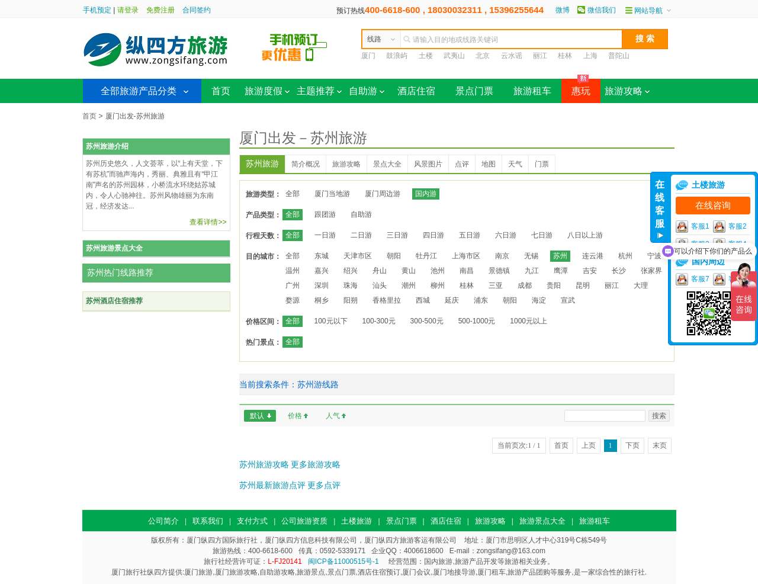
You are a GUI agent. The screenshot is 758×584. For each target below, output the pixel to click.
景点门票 (474, 91)
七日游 (542, 235)
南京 (502, 256)
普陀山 (618, 56)
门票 (542, 164)
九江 (532, 271)
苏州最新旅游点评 (272, 485)
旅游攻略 (627, 91)
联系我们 (207, 520)
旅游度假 (267, 91)
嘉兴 (321, 271)
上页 (589, 445)
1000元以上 (528, 321)
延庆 (452, 300)
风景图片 (428, 164)
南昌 (467, 271)
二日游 (361, 235)
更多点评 (324, 485)
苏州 (560, 256)
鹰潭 (561, 271)
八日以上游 (585, 235)
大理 (641, 285)
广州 (292, 285)
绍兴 (350, 271)
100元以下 (331, 321)
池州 (438, 271)
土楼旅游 (356, 520)
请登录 (128, 10)
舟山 (379, 271)
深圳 (321, 285)
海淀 (539, 300)
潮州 (409, 285)
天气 (515, 164)
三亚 (496, 285)
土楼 (426, 56)
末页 (660, 445)
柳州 (438, 285)
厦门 (368, 56)
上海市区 (466, 256)
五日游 (469, 235)
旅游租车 (532, 91)
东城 (321, 256)
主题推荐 (319, 91)
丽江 (540, 56)
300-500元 (427, 321)
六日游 (505, 235)
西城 (423, 300)
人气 (333, 416)
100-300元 (379, 321)
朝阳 (394, 256)
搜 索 (644, 38)
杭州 (625, 256)
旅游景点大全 (542, 520)
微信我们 (601, 10)
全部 (292, 194)
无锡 (531, 256)
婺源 (292, 300)
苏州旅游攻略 (264, 464)
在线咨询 (713, 205)
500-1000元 (477, 321)
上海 (590, 56)
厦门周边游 (382, 194)
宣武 (568, 300)
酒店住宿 (416, 91)
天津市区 (357, 256)
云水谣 (511, 56)
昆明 (583, 285)
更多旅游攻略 (316, 464)
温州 (292, 271)
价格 (295, 416)
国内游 (425, 194)
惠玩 (575, 87)
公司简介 (163, 520)
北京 (483, 56)
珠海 (350, 285)
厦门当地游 (332, 194)
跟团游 (325, 214)
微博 (562, 10)
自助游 (366, 91)
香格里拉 (386, 300)
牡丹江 (426, 256)
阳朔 (350, 300)
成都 (525, 285)
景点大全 (387, 164)
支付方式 (252, 520)
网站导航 (648, 11)
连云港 (592, 256)
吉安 (590, 271)
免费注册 (160, 10)
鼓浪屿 (396, 56)
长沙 (619, 271)
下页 (632, 445)
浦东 (481, 300)
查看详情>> (208, 222)
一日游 (325, 235)
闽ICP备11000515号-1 (343, 561)
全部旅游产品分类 (138, 91)
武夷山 (454, 56)
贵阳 (554, 285)
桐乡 (321, 300)
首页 (220, 91)
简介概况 (305, 164)
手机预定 (97, 10)
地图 (488, 164)
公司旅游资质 (304, 520)
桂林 (565, 56)
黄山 (409, 271)
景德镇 (499, 271)
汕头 (379, 285)
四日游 (433, 235)
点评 (462, 164)
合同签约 (196, 10)
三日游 (397, 235)
